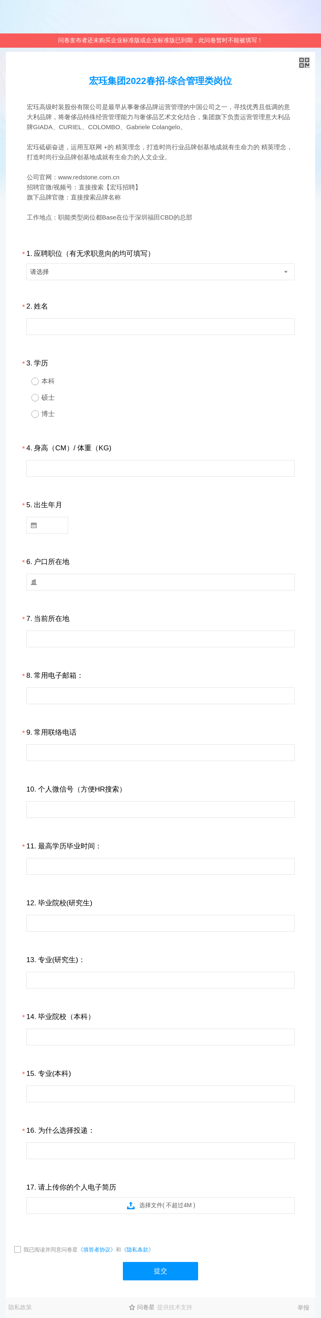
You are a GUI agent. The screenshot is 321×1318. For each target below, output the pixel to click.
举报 (303, 1307)
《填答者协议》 (97, 1249)
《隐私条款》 (137, 1249)
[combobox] (160, 271)
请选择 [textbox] (39, 271)
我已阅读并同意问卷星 (50, 1249)
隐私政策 (20, 1307)
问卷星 (146, 1307)
